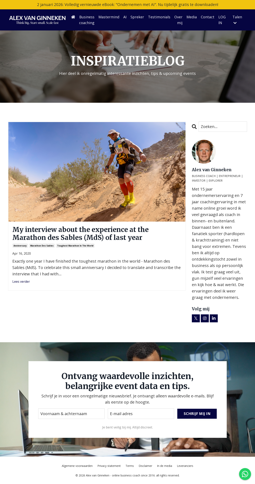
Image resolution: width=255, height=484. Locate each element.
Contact (207, 17)
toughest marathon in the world (75, 246)
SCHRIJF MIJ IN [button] (197, 413)
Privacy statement (109, 466)
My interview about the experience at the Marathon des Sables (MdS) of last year (86, 234)
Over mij (178, 20)
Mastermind (108, 17)
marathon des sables (42, 246)
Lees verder (21, 283)
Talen (237, 20)
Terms (130, 466)
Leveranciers (185, 466)
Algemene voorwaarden (77, 466)
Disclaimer (145, 466)
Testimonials (159, 17)
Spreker (137, 17)
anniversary (20, 246)
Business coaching (86, 20)
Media (191, 17)
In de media (164, 466)
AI (125, 17)
